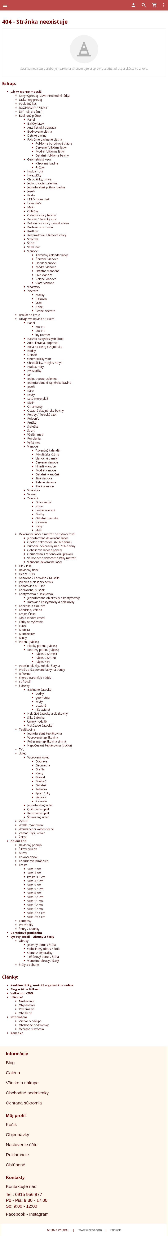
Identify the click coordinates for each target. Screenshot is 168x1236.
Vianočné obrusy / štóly (43, 961)
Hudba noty (35, 171)
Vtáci (39, 303)
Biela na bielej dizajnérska (44, 347)
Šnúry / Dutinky (29, 929)
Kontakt (16, 1033)
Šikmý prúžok (28, 849)
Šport (31, 243)
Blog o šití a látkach (25, 989)
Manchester (27, 634)
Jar (29, 375)
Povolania (34, 438)
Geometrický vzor (39, 159)
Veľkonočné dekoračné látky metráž (51, 558)
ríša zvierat (43, 709)
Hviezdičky (34, 175)
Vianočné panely (47, 458)
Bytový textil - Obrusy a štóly (32, 937)
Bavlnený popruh (30, 845)
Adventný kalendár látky (52, 255)
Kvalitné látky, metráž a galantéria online (42, 985)
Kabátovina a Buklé (32, 586)
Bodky (31, 351)
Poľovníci (33, 418)
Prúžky (40, 167)
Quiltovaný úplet (38, 809)
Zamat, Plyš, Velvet (32, 833)
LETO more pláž (38, 199)
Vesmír (31, 494)
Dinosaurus (43, 502)
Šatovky (24, 686)
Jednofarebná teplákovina (44, 733)
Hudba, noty (35, 367)
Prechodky (26, 925)
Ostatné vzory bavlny (41, 215)
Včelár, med (35, 434)
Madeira (24, 630)
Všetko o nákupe (30, 1021)
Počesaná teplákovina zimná (46, 741)
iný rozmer (43, 335)
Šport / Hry (43, 793)
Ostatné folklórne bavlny (52, 155)
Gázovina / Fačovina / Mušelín (39, 578)
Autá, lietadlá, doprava (42, 343)
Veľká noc (33, 247)
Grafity (40, 769)
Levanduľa (34, 203)
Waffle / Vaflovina (31, 825)
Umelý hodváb (37, 721)
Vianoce (32, 251)
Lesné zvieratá (45, 311)
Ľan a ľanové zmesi (32, 618)
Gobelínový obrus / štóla (43, 949)
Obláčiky (33, 211)
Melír (30, 207)
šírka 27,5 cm (36, 913)
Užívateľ (16, 997)
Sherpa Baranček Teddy (35, 678)
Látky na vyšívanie (31, 622)
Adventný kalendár (48, 450)
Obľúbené (25, 1013)
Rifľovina (25, 674)
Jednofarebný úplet (40, 805)
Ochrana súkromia (31, 1029)
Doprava (41, 761)
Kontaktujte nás (21, 1186)
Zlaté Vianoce (45, 283)
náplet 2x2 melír (46, 654)
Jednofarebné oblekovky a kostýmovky (53, 598)
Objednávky (27, 1005)
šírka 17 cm (35, 909)
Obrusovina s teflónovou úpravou (50, 554)
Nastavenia (26, 1001)
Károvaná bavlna (47, 163)
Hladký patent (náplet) (42, 646)
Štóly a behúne (29, 965)
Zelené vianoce (46, 482)
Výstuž (23, 821)
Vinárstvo (33, 287)
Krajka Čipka (27, 614)
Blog (10, 1062)
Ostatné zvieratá (47, 518)
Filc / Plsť (25, 566)
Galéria (13, 1072)
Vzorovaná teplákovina (42, 737)
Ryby (39, 526)
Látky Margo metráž (25, 92)
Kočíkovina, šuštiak (32, 590)
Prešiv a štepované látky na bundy (42, 670)
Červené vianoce (47, 462)
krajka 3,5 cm (36, 877)
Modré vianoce (46, 470)
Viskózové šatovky (39, 725)
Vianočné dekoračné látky (44, 562)
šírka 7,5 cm (35, 897)
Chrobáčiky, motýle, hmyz (44, 363)
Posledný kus (28, 104)
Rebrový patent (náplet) (43, 650)
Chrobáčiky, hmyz (39, 179)
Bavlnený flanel (29, 570)
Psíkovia (41, 299)
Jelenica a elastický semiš (36, 582)
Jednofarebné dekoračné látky (47, 538)
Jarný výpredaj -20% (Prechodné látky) (44, 96)
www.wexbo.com (90, 1230)
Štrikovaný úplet (38, 817)
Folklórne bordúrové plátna (54, 143)
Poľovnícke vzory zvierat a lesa (48, 223)
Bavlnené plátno (30, 115)
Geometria (43, 765)
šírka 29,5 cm (36, 917)
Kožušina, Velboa (30, 610)
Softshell (25, 682)
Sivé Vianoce (44, 275)
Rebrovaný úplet (38, 813)
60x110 (40, 327)
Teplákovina (27, 729)
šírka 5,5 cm (35, 889)
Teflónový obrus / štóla (43, 957)
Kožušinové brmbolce (33, 861)
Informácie (18, 1017)
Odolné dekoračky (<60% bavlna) (49, 542)
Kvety (31, 195)
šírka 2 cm (34, 869)
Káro (30, 391)
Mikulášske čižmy (47, 454)
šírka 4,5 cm (35, 881)
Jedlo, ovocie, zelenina (42, 183)
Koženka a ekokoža (32, 606)
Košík (11, 1124)
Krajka (23, 865)
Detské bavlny (36, 135)
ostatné (41, 705)
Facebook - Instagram (27, 1214)
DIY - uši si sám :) (30, 112)
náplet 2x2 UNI (46, 658)
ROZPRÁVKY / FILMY (33, 108)
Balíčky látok (35, 123)
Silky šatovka (36, 717)
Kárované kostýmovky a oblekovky (50, 602)
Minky (23, 638)
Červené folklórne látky (51, 147)
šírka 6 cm (34, 893)
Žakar (22, 837)
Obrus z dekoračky (39, 953)
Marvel (40, 777)
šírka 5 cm (34, 885)
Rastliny (32, 231)
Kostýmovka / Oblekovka (36, 594)
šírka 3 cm (34, 873)
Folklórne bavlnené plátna (44, 139)
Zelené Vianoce (46, 279)
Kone (39, 307)
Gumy (23, 853)
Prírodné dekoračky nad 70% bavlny (51, 546)
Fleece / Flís (27, 574)
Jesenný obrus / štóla (41, 945)
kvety (39, 701)
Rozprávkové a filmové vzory (46, 235)
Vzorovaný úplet (38, 757)
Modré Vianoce (46, 267)
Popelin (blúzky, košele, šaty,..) (39, 666)
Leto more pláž (37, 399)
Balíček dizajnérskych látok (45, 339)
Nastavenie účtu (21, 1144)
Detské (32, 355)
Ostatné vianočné (47, 271)
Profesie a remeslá (40, 227)
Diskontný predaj (30, 100)
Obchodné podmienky (34, 1025)
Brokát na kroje (29, 315)
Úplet (22, 753)
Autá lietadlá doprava (41, 127)
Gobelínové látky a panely (44, 550)
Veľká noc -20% (22, 993)
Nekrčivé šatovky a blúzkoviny (47, 713)
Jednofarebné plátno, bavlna (46, 187)
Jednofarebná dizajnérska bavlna (49, 383)
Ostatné (41, 785)
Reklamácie (26, 1009)
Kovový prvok (28, 857)
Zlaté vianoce (45, 486)
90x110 (40, 331)
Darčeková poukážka (26, 933)
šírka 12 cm (35, 905)
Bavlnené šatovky (39, 690)
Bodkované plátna (39, 131)
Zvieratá (32, 291)
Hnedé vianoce (46, 466)
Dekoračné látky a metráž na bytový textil (47, 534)
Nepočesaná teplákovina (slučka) (49, 745)
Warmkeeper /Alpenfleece (36, 829)
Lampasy (25, 921)
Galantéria (18, 841)
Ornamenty (35, 407)
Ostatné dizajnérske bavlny (45, 410)
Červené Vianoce (47, 259)
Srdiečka (33, 239)
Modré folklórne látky (50, 151)
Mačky (40, 295)
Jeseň (31, 191)
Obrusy (23, 941)
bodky (40, 694)
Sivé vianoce (44, 478)
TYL (21, 749)
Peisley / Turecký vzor (42, 219)
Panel (31, 119)
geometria (43, 698)
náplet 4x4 (43, 662)
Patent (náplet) (29, 642)
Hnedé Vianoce (46, 263)
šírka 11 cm (35, 901)
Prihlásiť (115, 1230)
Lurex (22, 626)
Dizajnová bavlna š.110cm (36, 319)
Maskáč (41, 781)
